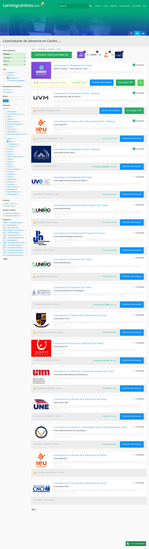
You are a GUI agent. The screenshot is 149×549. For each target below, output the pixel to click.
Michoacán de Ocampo (14, 157)
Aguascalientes (12, 194)
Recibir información (111, 110)
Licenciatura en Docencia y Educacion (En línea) (79, 343)
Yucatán (9, 177)
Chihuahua (10, 174)
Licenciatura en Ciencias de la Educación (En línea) (80, 315)
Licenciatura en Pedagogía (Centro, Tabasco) (77, 149)
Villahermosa (13, 144)
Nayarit (9, 164)
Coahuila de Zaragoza (14, 124)
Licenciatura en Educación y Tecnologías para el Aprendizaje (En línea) (90, 427)
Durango (10, 172)
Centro (11, 141)
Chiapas (10, 119)
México (5, 108)
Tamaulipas (11, 111)
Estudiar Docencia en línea (62, 77)
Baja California (12, 132)
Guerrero (10, 167)
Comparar (138, 65)
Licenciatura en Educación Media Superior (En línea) (81, 205)
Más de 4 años (10, 206)
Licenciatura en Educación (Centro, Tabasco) (77, 93)
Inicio (33, 49)
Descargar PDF (125, 82)
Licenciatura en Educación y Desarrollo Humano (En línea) (84, 371)
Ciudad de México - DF (14, 114)
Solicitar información (101, 82)
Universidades (136, 6)
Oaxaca (9, 152)
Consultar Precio (79, 82)
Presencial (8, 92)
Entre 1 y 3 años (10, 203)
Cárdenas (12, 146)
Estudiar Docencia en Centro (63, 105)
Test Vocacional (124, 6)
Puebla (9, 149)
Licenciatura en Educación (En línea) (73, 259)
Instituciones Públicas (13, 216)
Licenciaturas (13, 78)
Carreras (98, 6)
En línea (8, 90)
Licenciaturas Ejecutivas (16, 80)
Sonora (9, 127)
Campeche (10, 184)
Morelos (9, 154)
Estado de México (13, 122)
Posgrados (113, 6)
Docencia (51, 49)
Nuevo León (11, 129)
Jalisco (9, 116)
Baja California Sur (13, 192)
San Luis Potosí (12, 187)
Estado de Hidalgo (13, 169)
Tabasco (10, 138)
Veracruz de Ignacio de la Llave (17, 134)
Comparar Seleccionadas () (51, 54)
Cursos (105, 6)
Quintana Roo (11, 179)
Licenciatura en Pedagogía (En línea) (73, 65)
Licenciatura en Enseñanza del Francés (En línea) (79, 233)
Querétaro (10, 182)
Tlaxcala (10, 162)
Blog (144, 6)
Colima (9, 159)
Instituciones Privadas (13, 213)
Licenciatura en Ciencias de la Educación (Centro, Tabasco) (84, 121)
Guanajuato (11, 189)
